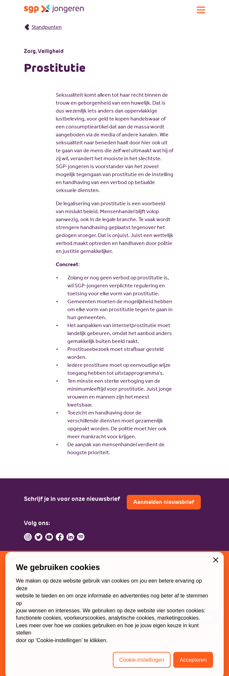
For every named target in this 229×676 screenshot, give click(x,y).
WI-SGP (81, 589)
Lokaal (79, 609)
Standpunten (43, 27)
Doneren (129, 599)
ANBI (111, 658)
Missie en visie (41, 597)
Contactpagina (193, 616)
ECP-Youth (84, 599)
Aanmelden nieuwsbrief (163, 502)
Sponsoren (132, 609)
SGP (77, 579)
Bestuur (33, 587)
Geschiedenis (40, 607)
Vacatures (131, 589)
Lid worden (132, 579)
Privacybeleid (39, 658)
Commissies (38, 616)
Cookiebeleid (80, 658)
